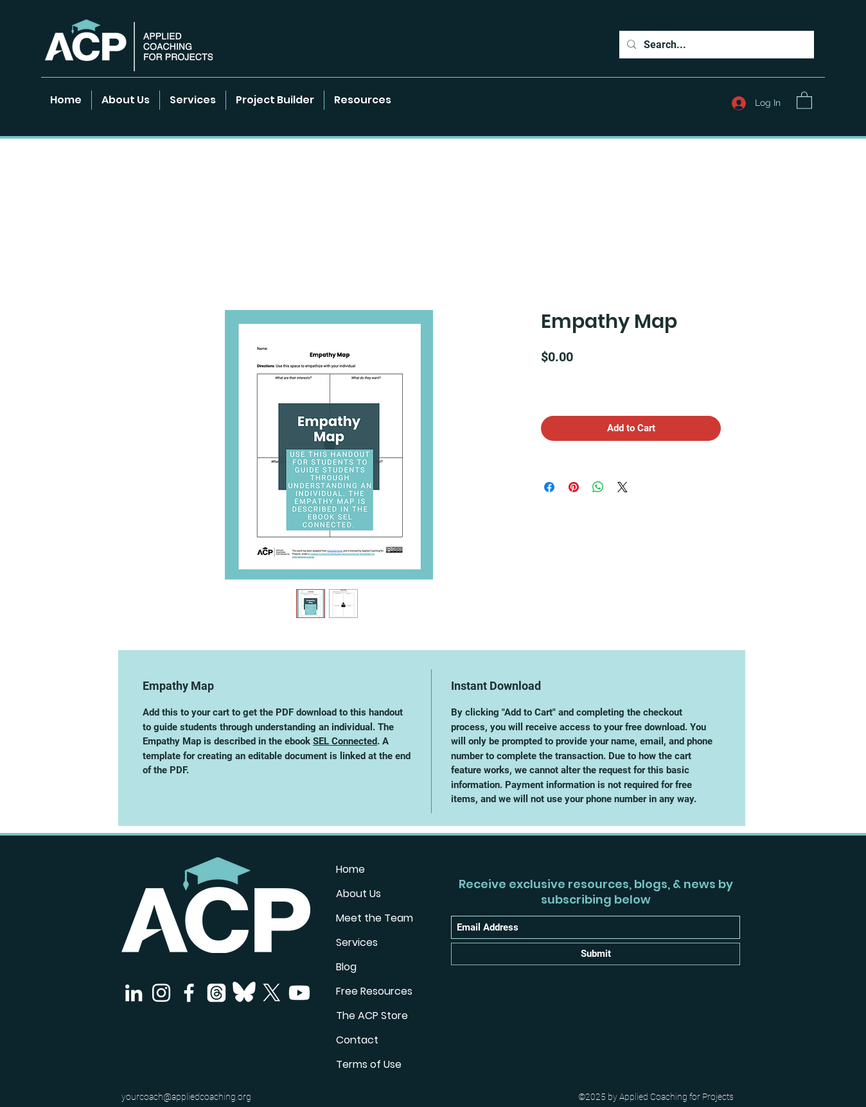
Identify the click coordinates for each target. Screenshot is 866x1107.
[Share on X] (622, 487)
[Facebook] (189, 993)
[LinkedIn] (133, 993)
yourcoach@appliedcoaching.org (186, 1097)
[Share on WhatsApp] (598, 487)
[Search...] (715, 45)
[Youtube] (299, 993)
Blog (346, 966)
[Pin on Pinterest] (573, 487)
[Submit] (595, 954)
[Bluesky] (244, 993)
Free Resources (374, 991)
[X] (272, 993)
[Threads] (216, 993)
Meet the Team (374, 918)
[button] (362, 100)
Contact (357, 1040)
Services (357, 942)
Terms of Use (369, 1064)
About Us (358, 893)
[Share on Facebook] (549, 487)
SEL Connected (345, 741)
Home (350, 869)
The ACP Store (372, 1015)
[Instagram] (161, 993)
